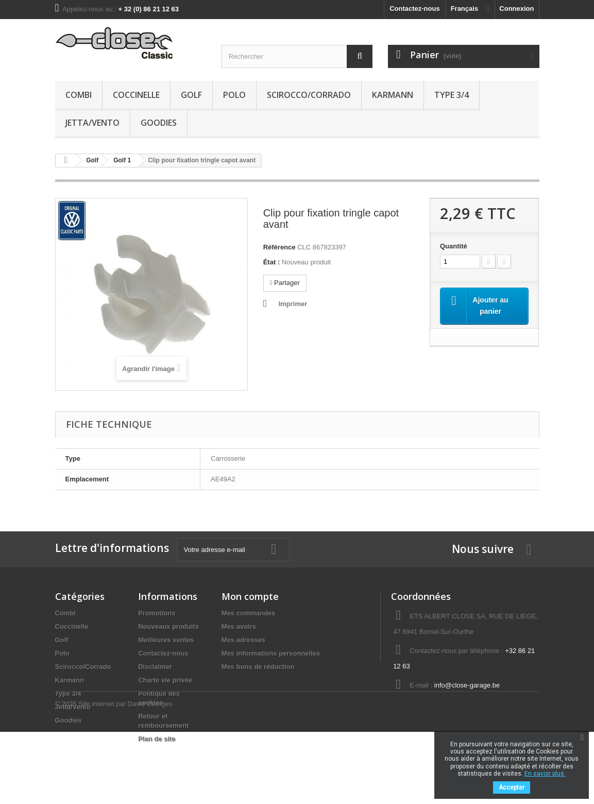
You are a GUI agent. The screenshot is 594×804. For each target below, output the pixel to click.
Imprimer (293, 304)
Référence (279, 247)
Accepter (511, 787)
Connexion (516, 8)
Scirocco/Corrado (309, 94)
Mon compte (250, 596)
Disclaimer (155, 667)
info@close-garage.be (467, 685)
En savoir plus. (545, 773)
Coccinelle (136, 94)
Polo (234, 94)
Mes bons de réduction (258, 667)
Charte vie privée (165, 680)
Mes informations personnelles (271, 653)
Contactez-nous (414, 8)
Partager (285, 283)
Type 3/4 (451, 94)
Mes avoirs (239, 626)
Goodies (159, 122)
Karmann (392, 94)
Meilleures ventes (166, 640)
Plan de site (156, 739)
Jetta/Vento (92, 122)
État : (271, 262)
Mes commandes (249, 613)
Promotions (156, 613)
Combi (78, 94)
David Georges (150, 776)
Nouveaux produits (168, 626)
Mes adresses (243, 640)
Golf (191, 94)
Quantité (453, 246)
